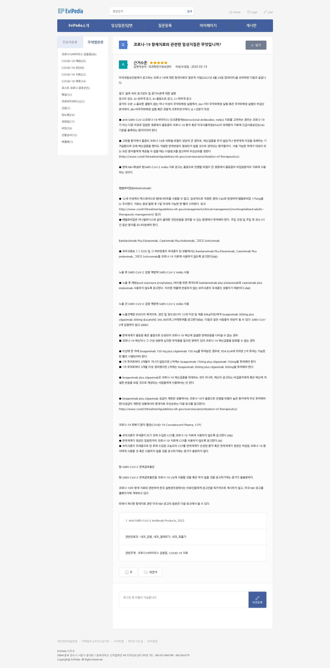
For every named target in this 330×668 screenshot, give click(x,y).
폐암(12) (67, 94)
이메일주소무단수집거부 (95, 641)
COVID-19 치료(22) (74, 74)
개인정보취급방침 (67, 641)
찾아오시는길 (135, 641)
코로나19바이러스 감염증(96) (79, 54)
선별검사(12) (69, 135)
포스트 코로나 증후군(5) (76, 88)
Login (252, 12)
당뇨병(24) (68, 115)
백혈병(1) (67, 142)
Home (235, 12)
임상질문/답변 (122, 25)
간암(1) (66, 108)
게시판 (251, 25)
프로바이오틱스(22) (73, 101)
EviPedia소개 (79, 25)
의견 (150, 572)
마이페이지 (208, 25)
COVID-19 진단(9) (73, 67)
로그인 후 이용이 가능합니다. (184, 600)
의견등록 (257, 600)
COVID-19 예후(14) (74, 81)
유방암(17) (68, 121)
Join (268, 12)
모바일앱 (152, 641)
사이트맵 (119, 641)
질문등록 (165, 25)
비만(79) (67, 128)
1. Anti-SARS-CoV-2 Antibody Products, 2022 (154, 520)
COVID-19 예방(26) (74, 61)
